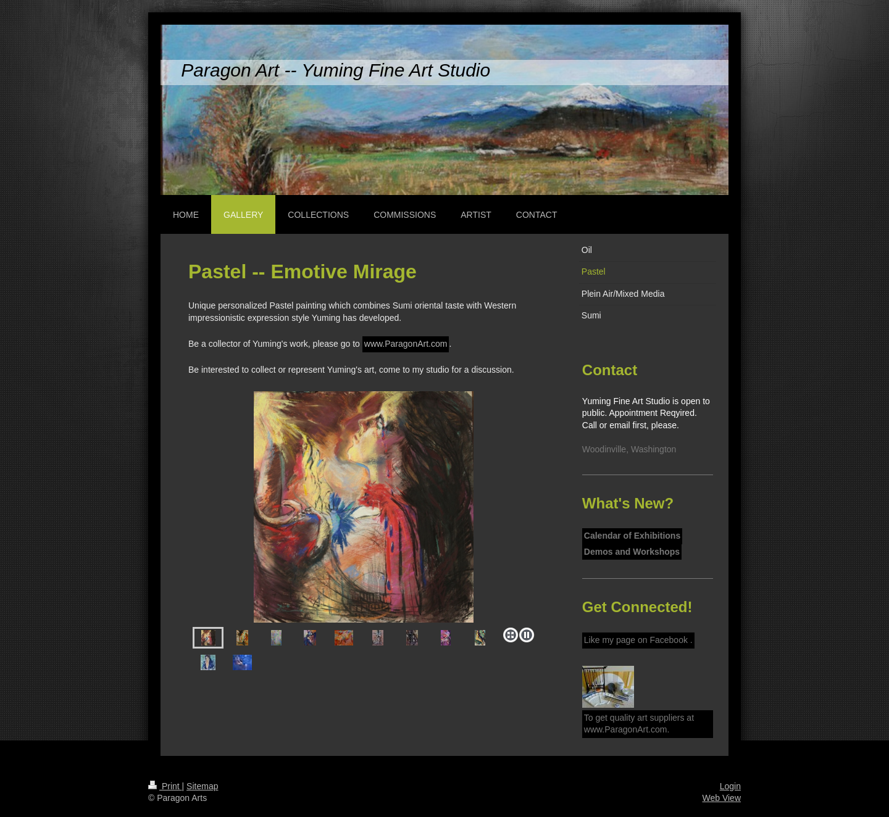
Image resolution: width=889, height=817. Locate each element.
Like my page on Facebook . (638, 640)
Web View (721, 798)
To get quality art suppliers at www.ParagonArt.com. (639, 724)
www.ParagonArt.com (406, 344)
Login (730, 786)
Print (165, 786)
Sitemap (202, 786)
